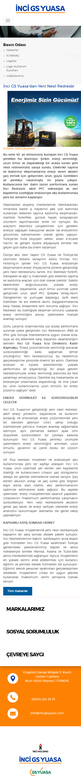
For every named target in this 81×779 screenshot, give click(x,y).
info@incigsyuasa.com (47, 713)
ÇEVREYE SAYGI (25, 654)
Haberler (12, 50)
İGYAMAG (12, 55)
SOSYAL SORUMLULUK (32, 632)
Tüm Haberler (17, 591)
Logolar (11, 61)
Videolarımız (15, 76)
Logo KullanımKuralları (16, 68)
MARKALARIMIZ (25, 609)
